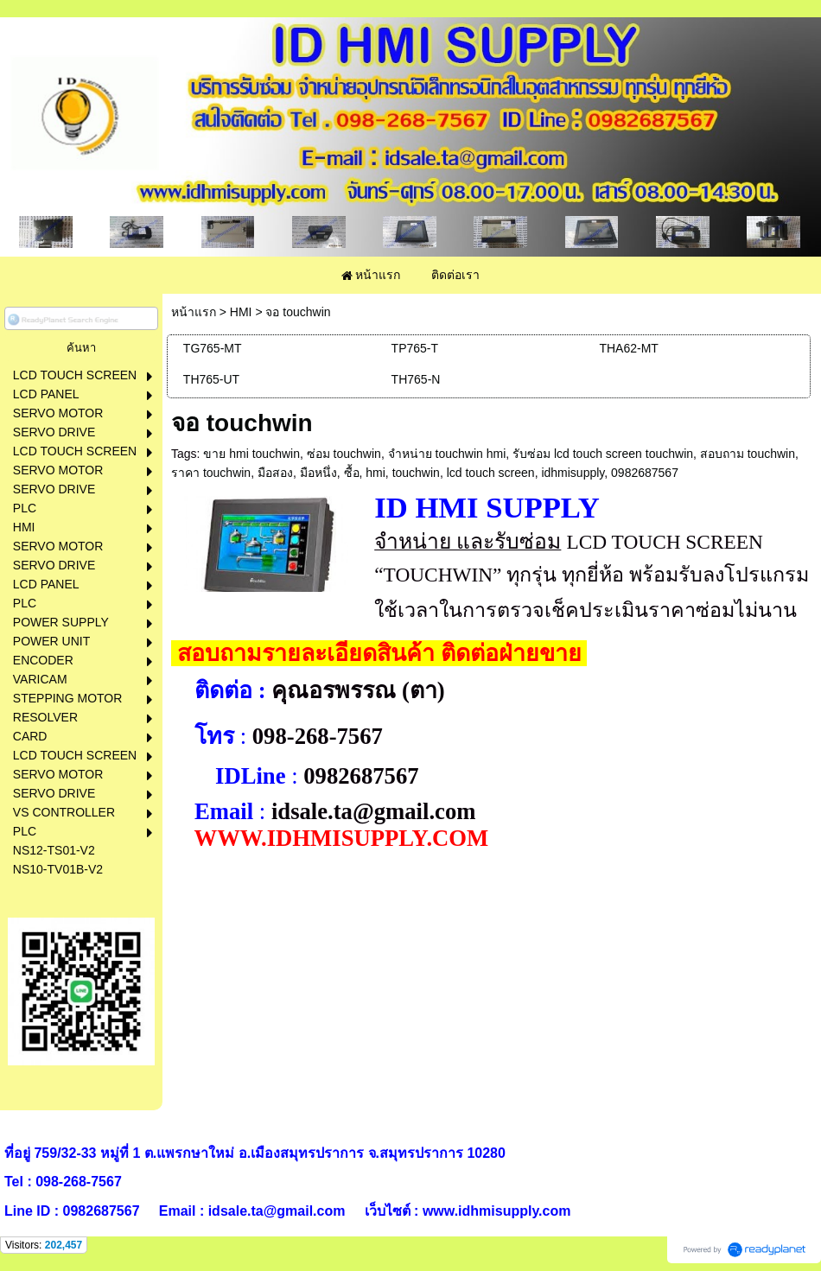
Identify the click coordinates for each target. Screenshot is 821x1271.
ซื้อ (352, 473)
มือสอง (275, 473)
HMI (241, 312)
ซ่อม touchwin (344, 454)
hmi (375, 473)
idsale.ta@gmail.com (373, 811)
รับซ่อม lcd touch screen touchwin (602, 454)
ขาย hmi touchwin (251, 454)
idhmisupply (572, 473)
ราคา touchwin (211, 473)
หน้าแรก (193, 312)
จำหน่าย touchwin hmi (447, 454)
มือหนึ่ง (318, 473)
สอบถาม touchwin (747, 454)
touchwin (416, 473)
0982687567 (644, 473)
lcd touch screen (491, 473)
